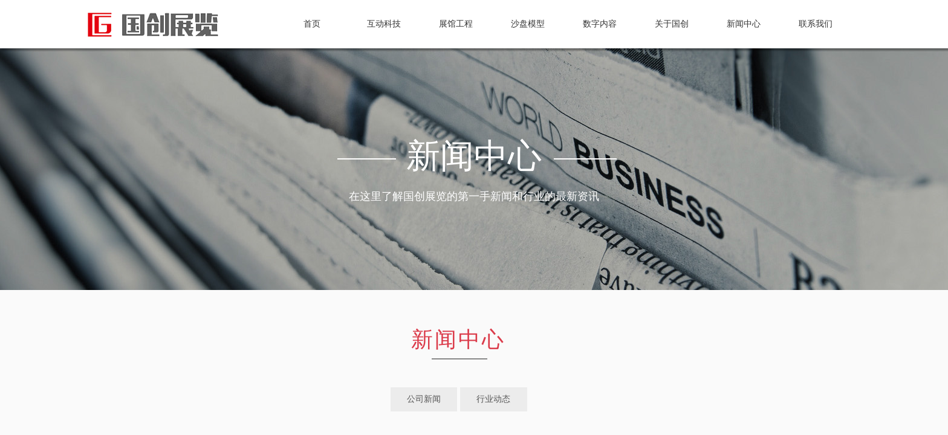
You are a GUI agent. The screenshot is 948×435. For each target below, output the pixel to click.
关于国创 (672, 23)
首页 (312, 23)
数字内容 (600, 23)
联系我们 (816, 23)
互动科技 (384, 23)
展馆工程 (456, 23)
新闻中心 (744, 23)
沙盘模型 (528, 23)
